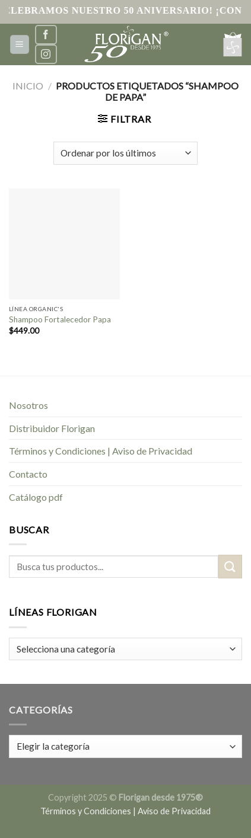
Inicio (27, 85)
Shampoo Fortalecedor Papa (60, 319)
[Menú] (20, 45)
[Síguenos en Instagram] (45, 54)
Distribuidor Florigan (52, 428)
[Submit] (230, 566)
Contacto (28, 473)
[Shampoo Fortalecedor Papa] (64, 243)
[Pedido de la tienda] (125, 153)
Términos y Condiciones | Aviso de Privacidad (100, 450)
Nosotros (28, 405)
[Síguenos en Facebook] (45, 34)
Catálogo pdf (36, 497)
